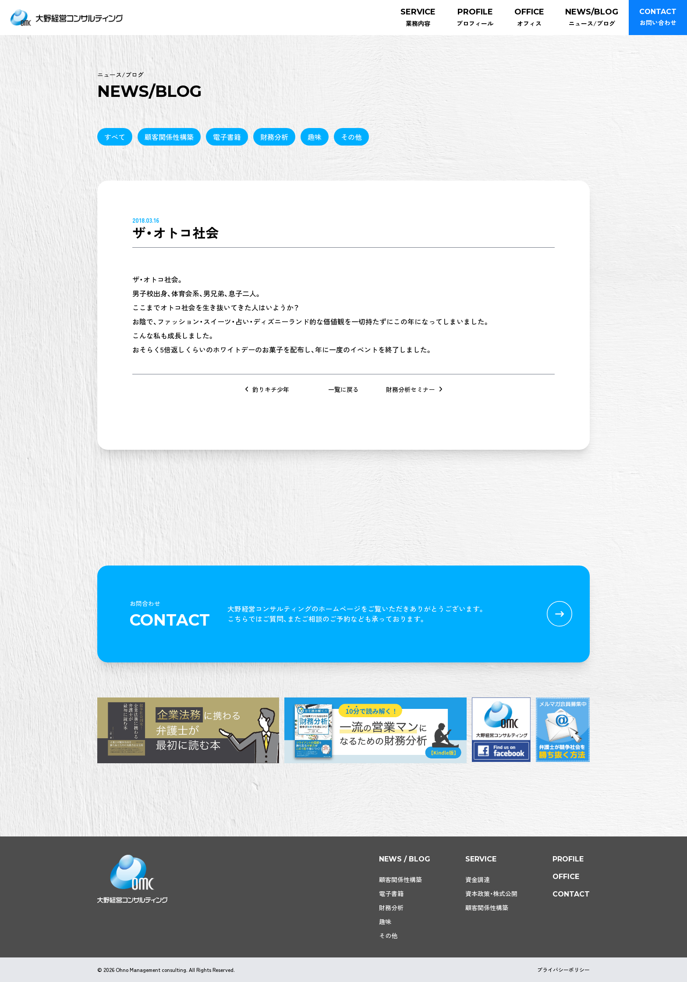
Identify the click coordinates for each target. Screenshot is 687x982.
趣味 (315, 137)
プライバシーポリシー (563, 969)
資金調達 (477, 879)
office (565, 876)
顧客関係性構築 (169, 137)
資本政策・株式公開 (491, 893)
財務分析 (274, 137)
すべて (114, 137)
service (480, 859)
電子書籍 (227, 137)
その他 (351, 137)
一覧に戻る (343, 389)
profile (568, 859)
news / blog (404, 859)
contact (571, 894)
